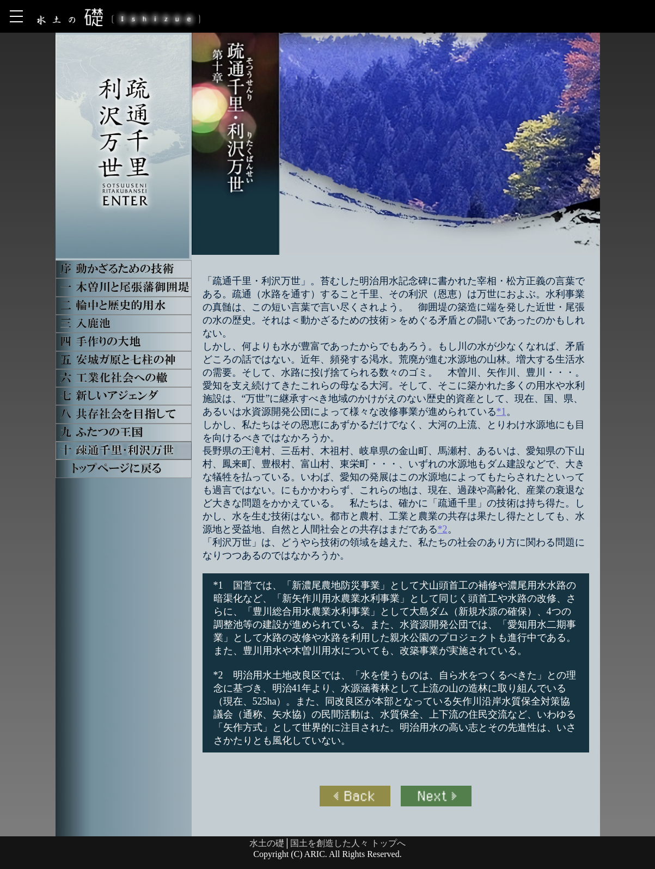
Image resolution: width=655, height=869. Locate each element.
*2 (443, 529)
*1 (501, 411)
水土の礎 (266, 843)
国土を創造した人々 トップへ (348, 843)
